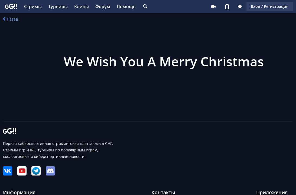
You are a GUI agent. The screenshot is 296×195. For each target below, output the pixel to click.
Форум (102, 6)
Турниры (58, 6)
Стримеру (213, 6)
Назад (10, 19)
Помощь (126, 6)
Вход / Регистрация (269, 6)
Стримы (33, 6)
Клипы (81, 6)
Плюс (240, 6)
